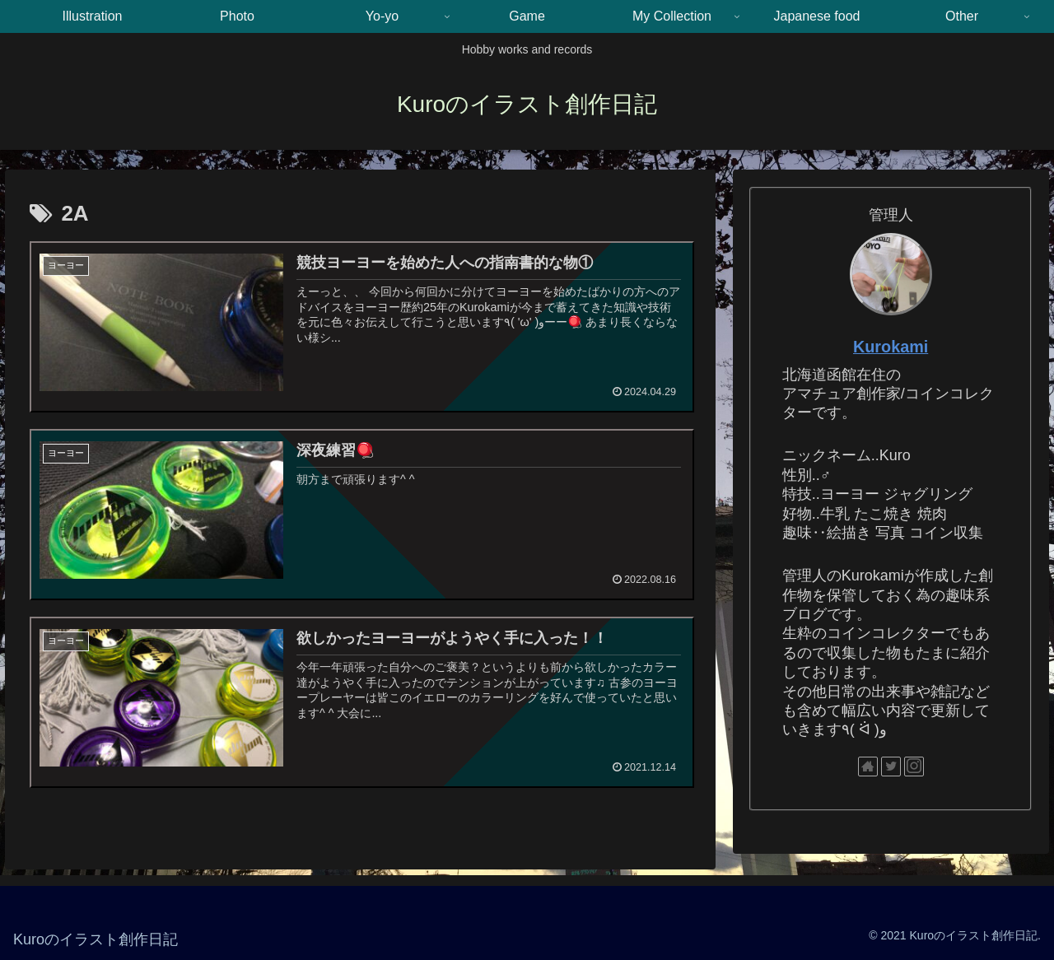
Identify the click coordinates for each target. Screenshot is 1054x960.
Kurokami (890, 347)
